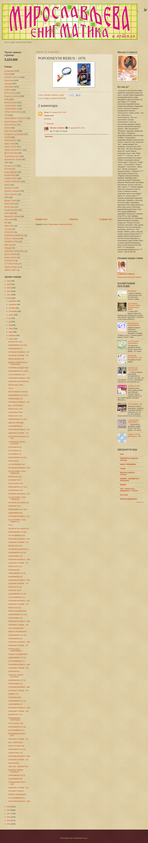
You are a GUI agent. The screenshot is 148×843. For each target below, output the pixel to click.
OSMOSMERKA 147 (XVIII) (18, 371)
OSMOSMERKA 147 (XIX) (17, 345)
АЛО (6, 115)
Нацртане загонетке (11, 96)
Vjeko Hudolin (9, 226)
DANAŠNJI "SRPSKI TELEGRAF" (15, 676)
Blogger (85, 838)
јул (10, 318)
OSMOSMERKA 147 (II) (16, 749)
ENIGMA (7, 128)
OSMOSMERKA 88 (15, 639)
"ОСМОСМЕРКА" (10, 109)
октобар (12, 308)
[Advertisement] (74, 197)
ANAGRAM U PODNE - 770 (18, 583)
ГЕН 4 (10, 388)
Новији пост (41, 219)
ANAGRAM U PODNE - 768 (18, 625)
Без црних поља (10, 166)
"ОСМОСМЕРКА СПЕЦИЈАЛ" (15, 118)
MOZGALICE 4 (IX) (15, 342)
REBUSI (123, 485)
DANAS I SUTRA (10, 147)
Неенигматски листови (12, 159)
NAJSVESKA (9, 232)
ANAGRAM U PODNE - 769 (18, 604)
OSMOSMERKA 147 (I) (16, 775)
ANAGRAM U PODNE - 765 (18, 690)
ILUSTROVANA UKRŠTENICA (133, 342)
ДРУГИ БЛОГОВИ (11, 153)
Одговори (47, 119)
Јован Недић (9, 213)
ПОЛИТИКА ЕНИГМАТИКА (14, 251)
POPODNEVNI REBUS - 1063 (19, 687)
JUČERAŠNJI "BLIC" (15, 412)
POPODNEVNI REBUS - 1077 (19, 352)
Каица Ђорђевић (10, 172)
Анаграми (8, 84)
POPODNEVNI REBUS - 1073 (19, 468)
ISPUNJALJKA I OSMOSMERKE (15, 650)
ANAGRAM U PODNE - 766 (18, 668)
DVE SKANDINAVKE (15, 628)
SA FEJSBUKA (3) (14, 447)
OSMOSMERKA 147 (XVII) (18, 395)
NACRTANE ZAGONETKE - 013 (135, 356)
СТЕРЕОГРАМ (9, 261)
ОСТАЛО (7, 169)
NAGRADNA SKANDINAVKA (18, 381)
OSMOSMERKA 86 (15, 779)
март (11, 332)
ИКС (6, 223)
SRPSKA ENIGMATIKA (128, 499)
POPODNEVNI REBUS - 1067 (19, 601)
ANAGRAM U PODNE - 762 (18, 760)
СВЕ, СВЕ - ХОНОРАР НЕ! (18, 766)
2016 (9, 817)
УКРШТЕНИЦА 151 (15, 684)
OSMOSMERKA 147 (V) (17, 680)
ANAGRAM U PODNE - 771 (18, 563)
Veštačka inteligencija (12, 267)
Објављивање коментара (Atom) (60, 224)
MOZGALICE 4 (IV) (15, 546)
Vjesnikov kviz (9, 188)
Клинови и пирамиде (12, 191)
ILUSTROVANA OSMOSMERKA (133, 324)
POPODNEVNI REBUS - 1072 (19, 494)
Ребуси (46, 98)
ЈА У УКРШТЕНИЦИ (11, 264)
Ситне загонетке (10, 125)
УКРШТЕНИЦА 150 (15, 753)
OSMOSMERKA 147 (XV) (17, 457)
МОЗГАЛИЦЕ (9, 204)
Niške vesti (8, 245)
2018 (9, 810)
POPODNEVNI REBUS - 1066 (19, 621)
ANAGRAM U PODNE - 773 (18, 433)
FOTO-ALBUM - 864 (15, 723)
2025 (9, 281)
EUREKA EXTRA (134, 386)
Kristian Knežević (10, 257)
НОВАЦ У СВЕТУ (10, 270)
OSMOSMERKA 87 (15, 704)
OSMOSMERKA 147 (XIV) (17, 487)
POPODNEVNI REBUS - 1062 (19, 708)
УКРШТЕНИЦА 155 (15, 399)
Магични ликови (10, 102)
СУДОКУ (7, 90)
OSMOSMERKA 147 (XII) (17, 532)
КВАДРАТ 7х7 (13, 694)
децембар (13, 301)
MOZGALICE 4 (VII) (15, 409)
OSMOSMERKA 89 (15, 577)
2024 (9, 284)
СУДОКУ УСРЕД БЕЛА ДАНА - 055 (134, 435)
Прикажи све (140, 502)
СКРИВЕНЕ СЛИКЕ (11, 242)
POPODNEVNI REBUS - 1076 (19, 378)
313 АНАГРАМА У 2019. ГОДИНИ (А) (17, 521)
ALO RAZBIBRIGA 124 (16, 535)
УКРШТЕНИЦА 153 (15, 556)
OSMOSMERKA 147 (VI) (17, 658)
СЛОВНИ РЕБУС (10, 178)
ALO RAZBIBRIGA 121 (16, 730)
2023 (9, 288)
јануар (11, 339)
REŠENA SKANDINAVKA (17, 611)
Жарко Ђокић (9, 144)
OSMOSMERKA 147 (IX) (17, 594)
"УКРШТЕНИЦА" (10, 106)
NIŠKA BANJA (13, 461)
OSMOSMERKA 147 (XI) (17, 553)
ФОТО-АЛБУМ (9, 93)
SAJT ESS (124, 495)
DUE (121, 454)
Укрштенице (8, 80)
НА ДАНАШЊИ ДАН (11, 156)
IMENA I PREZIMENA (128, 464)
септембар (13, 311)
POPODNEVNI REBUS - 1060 (19, 756)
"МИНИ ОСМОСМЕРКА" (13, 150)
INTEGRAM (132, 291)
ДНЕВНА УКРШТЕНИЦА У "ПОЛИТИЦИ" (18, 363)
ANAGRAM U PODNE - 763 (18, 739)
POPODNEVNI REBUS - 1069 (19, 559)
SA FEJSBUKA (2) (14, 451)
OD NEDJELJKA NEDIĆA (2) (18, 529)
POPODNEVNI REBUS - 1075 (19, 402)
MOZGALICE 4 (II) (15, 587)
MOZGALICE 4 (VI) (15, 416)
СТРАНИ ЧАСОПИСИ (12, 112)
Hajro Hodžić (9, 219)
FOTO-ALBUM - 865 (15, 483)
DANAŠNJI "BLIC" (14, 480)
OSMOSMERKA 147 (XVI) (17, 419)
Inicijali (123, 468)
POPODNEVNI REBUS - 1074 (19, 429)
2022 (9, 291)
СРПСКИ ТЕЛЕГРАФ (58, 98)
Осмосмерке (9, 87)
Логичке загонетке (11, 210)
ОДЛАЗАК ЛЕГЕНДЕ (16, 423)
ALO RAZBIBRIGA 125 (16, 464)
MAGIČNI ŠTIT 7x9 (15, 714)
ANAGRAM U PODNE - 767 (18, 645)
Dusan (46, 112)
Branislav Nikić (9, 175)
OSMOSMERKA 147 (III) (17, 727)
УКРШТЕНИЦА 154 (15, 490)
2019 (9, 807)
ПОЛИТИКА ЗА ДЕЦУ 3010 (18, 368)
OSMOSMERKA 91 (15, 426)
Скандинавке (9, 71)
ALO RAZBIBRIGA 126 (16, 375)
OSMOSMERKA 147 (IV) (17, 701)
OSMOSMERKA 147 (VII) (17, 635)
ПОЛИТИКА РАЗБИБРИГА (14, 235)
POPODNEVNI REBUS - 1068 (19, 580)
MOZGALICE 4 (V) (15, 477)
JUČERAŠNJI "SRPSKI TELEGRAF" (16, 443)
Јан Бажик (8, 229)
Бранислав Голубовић (12, 216)
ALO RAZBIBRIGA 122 (16, 661)
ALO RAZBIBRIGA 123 (16, 597)
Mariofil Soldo (9, 207)
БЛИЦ (6, 99)
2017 (9, 814)
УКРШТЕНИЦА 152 (15, 618)
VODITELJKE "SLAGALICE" (133, 369)
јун (10, 322)
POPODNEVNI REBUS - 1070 (19, 539)
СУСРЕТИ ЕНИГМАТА (12, 181)
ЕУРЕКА (7, 137)
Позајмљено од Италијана (14, 134)
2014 (9, 824)
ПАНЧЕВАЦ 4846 (14, 697)
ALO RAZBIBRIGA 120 (16, 798)
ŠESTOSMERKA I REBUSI (18, 392)
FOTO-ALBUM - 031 (135, 404)
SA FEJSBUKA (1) (14, 454)
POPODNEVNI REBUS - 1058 (19, 801)
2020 (9, 298)
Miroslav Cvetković (57, 128)
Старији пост (106, 219)
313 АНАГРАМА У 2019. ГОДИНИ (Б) (17, 498)
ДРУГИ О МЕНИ (10, 254)
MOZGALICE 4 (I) (14, 608)
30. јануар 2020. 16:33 (76, 128)
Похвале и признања (12, 238)
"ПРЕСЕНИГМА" (10, 140)
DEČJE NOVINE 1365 (16, 359)
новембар (12, 304)
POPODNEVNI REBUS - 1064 (19, 665)
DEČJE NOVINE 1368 (16, 746)
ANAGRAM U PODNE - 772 (18, 542)
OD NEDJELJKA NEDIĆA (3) (18, 503)
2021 (9, 295)
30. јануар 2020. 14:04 (58, 112)
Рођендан (8, 248)
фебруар (12, 335)
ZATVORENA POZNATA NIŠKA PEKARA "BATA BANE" (134, 306)
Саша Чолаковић (10, 194)
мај (10, 325)
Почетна (73, 219)
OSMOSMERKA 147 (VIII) (17, 614)
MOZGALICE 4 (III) (15, 566)
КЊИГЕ (7, 185)
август (11, 315)
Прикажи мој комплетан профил (129, 277)
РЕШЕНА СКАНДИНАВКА (17, 654)
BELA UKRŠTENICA (15, 405)
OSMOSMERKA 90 (15, 513)
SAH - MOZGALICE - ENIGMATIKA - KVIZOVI (129, 490)
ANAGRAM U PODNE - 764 (18, 711)
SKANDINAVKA (14, 570)
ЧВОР (6, 162)
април (11, 328)
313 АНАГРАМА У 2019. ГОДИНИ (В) (17, 472)
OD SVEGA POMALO (16, 791)
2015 (9, 820)
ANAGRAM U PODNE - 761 (18, 788)
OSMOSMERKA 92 (15, 349)
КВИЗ (6, 197)
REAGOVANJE (13, 763)
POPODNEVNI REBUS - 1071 (19, 516)
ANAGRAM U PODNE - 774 (18, 355)
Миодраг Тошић (10, 200)
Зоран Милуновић (11, 131)
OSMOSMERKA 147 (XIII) (17, 509)
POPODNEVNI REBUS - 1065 (19, 642)
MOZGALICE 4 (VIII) (15, 385)
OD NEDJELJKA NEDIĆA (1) (18, 549)
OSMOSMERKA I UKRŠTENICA (14, 719)
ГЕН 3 (10, 525)
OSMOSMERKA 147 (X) (17, 573)
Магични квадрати (11, 121)
